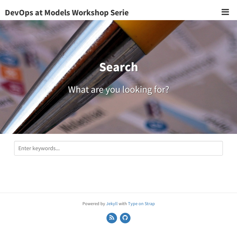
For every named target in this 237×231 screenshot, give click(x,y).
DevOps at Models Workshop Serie (67, 12)
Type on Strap (141, 203)
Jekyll (112, 203)
